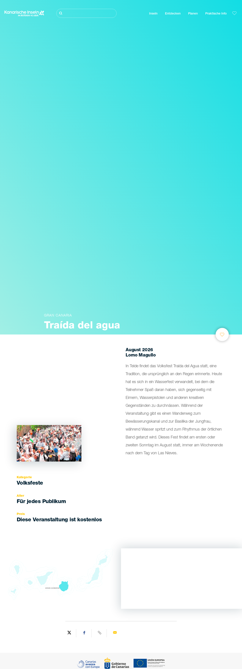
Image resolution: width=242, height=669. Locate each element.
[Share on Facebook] (84, 633)
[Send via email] (115, 633)
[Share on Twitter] (69, 633)
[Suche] (86, 13)
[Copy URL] (100, 633)
